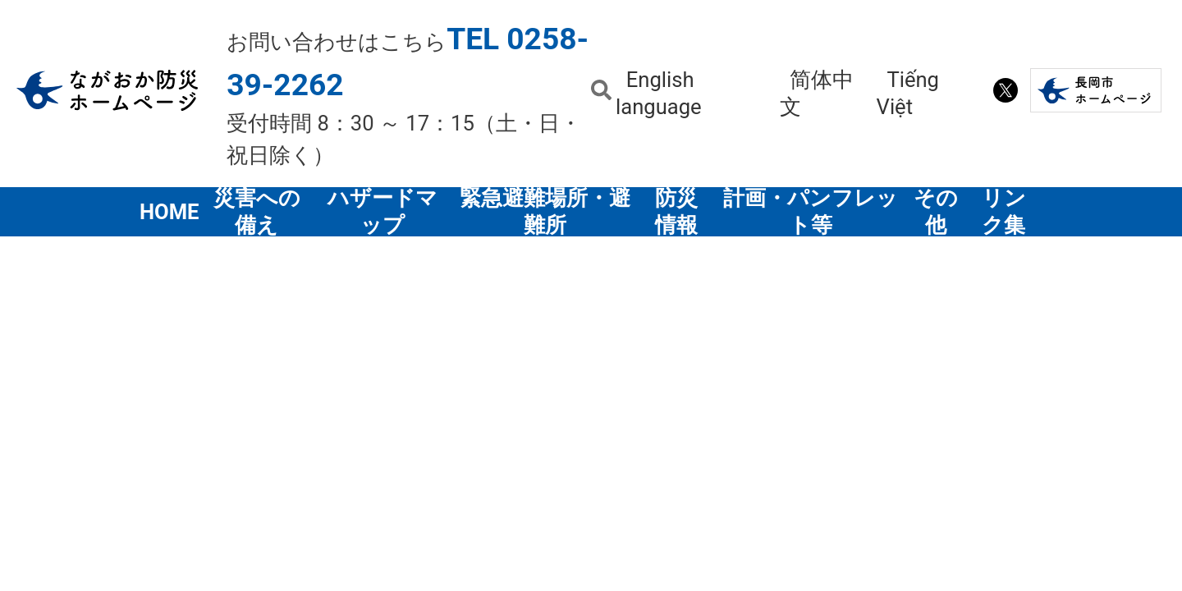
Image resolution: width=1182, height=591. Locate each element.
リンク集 (1004, 211)
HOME (170, 211)
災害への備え (256, 211)
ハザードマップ (383, 211)
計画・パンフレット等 (810, 211)
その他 (936, 211)
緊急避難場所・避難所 (545, 211)
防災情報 (676, 211)
